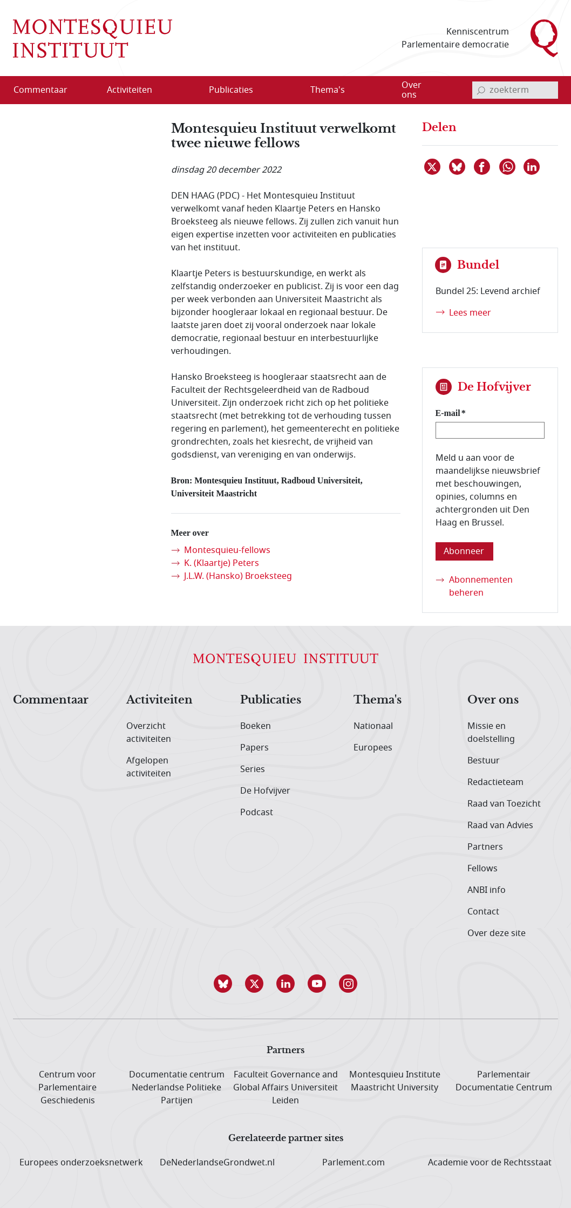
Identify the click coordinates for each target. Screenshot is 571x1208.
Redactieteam (495, 782)
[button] (223, 983)
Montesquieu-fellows (227, 550)
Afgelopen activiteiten (148, 767)
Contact (483, 911)
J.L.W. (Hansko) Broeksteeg (238, 576)
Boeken (255, 726)
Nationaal (373, 726)
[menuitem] (47, 90)
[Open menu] (181, 91)
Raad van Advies (500, 825)
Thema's (378, 700)
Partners (485, 847)
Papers (254, 747)
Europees (373, 747)
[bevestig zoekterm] (480, 90)
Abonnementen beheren (481, 586)
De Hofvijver (265, 790)
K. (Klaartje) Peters (221, 563)
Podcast (256, 812)
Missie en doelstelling (491, 733)
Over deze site (496, 933)
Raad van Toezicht (504, 803)
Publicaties (270, 700)
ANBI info (486, 890)
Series (252, 769)
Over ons (493, 700)
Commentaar (51, 700)
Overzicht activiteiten (148, 733)
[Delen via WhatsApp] (508, 167)
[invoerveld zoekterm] (515, 90)
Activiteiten (159, 700)
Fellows (482, 868)
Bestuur (483, 760)
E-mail (448, 413)
